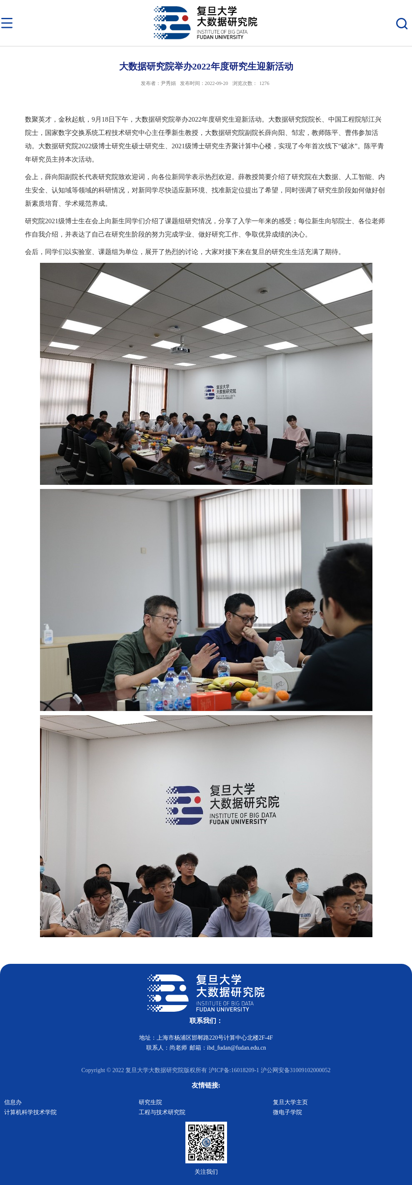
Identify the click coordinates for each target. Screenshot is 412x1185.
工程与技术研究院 (162, 1112)
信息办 (13, 1102)
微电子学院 (287, 1112)
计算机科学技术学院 (30, 1112)
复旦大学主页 (290, 1102)
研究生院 (150, 1102)
